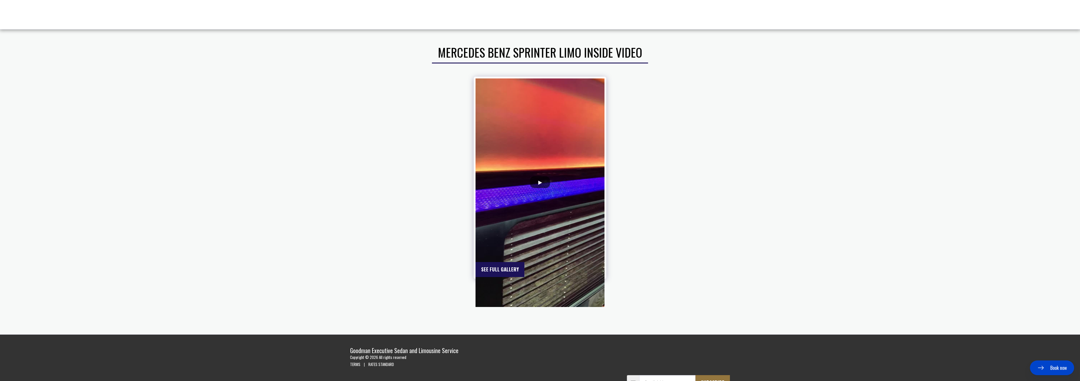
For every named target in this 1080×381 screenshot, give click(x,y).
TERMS (355, 364)
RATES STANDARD (381, 364)
